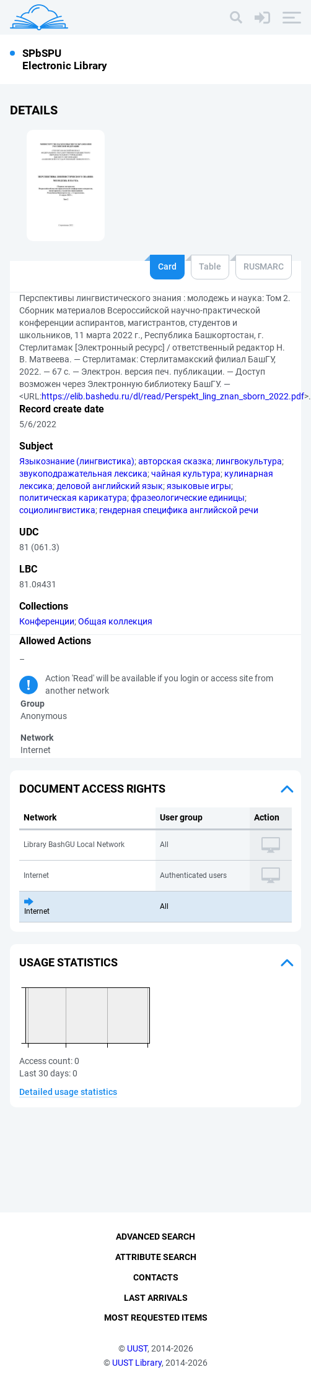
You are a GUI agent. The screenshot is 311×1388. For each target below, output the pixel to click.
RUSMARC (263, 266)
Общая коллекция (115, 621)
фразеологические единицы (188, 498)
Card (167, 266)
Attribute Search (155, 1257)
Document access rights (92, 788)
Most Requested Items (156, 1317)
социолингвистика (57, 510)
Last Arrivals (156, 1298)
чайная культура (186, 474)
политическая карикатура (73, 498)
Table (210, 266)
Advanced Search (155, 1236)
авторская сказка (175, 461)
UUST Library (137, 1363)
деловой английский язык (109, 486)
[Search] (236, 17)
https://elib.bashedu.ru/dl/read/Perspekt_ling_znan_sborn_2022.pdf (173, 396)
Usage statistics (68, 962)
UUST (137, 1348)
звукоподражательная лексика (83, 474)
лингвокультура (249, 461)
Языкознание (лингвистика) (76, 461)
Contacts (155, 1277)
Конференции (46, 621)
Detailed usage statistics (68, 1092)
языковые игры (199, 486)
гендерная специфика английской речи (178, 510)
